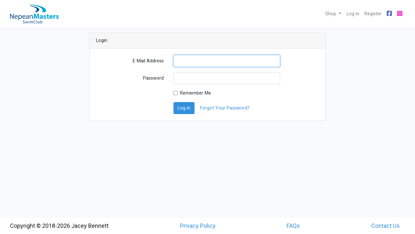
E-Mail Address (148, 61)
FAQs (293, 225)
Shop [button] (331, 14)
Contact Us (385, 225)
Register (373, 14)
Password (153, 78)
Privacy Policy (198, 225)
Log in (353, 14)
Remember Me (195, 93)
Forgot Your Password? (225, 108)
